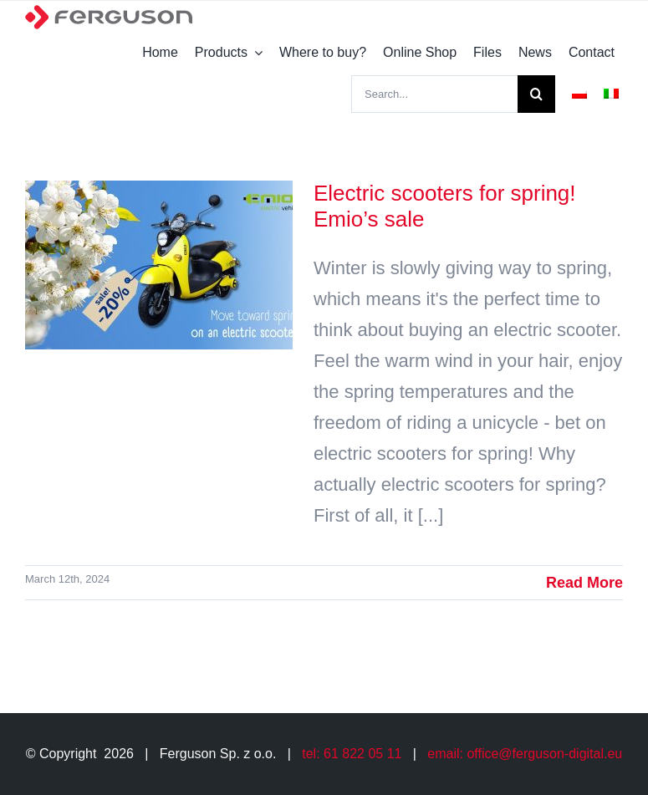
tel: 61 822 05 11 (351, 754)
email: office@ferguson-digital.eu (524, 754)
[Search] (536, 94)
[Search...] (434, 94)
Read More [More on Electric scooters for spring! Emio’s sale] (584, 582)
